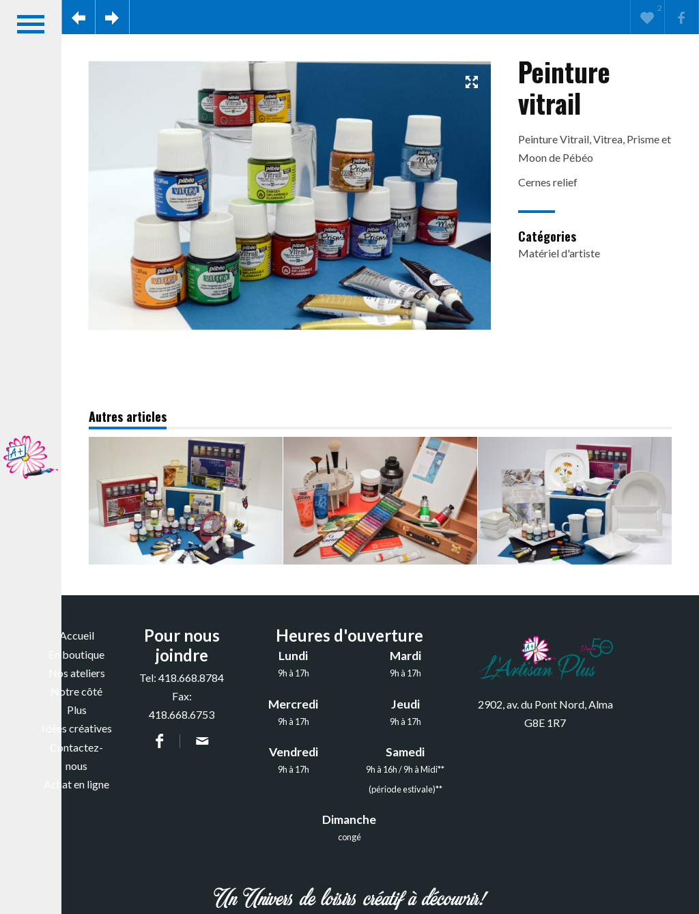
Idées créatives (77, 728)
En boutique (76, 654)
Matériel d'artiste (559, 252)
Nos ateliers (76, 672)
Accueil (76, 635)
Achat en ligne (76, 783)
